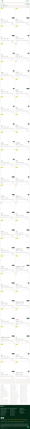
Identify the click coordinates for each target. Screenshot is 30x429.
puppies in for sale (12, 390)
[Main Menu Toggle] (1, 1)
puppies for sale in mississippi (23, 402)
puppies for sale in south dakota (14, 397)
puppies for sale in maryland (13, 402)
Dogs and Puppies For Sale (5, 408)
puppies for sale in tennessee (23, 390)
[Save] (13, 19)
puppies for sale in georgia (13, 398)
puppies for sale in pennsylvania (14, 395)
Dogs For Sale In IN (12, 415)
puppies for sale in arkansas (23, 397)
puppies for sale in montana (4, 402)
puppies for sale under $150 (4, 396)
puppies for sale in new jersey (23, 389)
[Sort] (28, 7)
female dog (2, 397)
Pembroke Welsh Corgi (3, 410)
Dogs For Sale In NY (12, 410)
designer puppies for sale (4, 388)
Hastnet (9, 419)
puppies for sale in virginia (23, 388)
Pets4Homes (5, 419)
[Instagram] (3, 418)
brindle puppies (2, 389)
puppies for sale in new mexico (24, 398)
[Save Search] (28, 427)
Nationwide (6, 5)
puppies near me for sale (13, 403)
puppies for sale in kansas (23, 395)
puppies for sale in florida (13, 388)
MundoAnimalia (16, 419)
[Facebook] (1, 418)
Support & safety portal (22, 409)
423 (16, 380)
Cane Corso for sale (3, 415)
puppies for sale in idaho (13, 389)
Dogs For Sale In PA (12, 409)
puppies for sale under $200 (4, 395)
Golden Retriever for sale (4, 409)
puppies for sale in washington (4, 403)
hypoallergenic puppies (3, 390)
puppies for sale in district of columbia (14, 396)
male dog (2, 398)
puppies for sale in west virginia (24, 396)
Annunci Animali (20, 419)
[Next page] (18, 380)
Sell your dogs (21, 410)
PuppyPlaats (11, 419)
